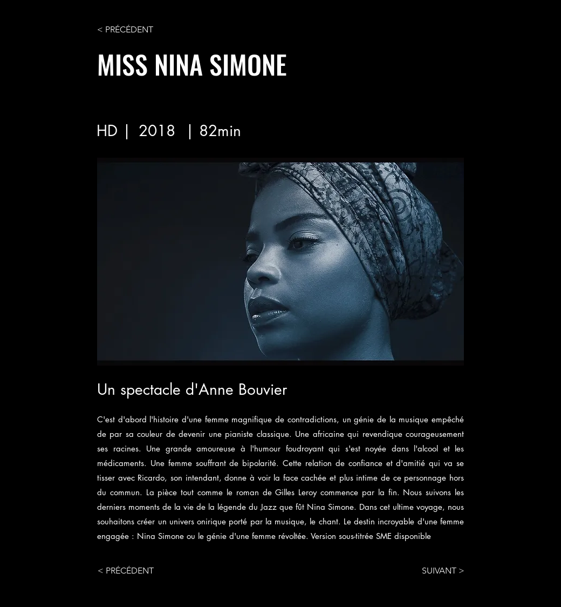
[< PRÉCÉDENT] (132, 30)
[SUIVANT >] (437, 571)
